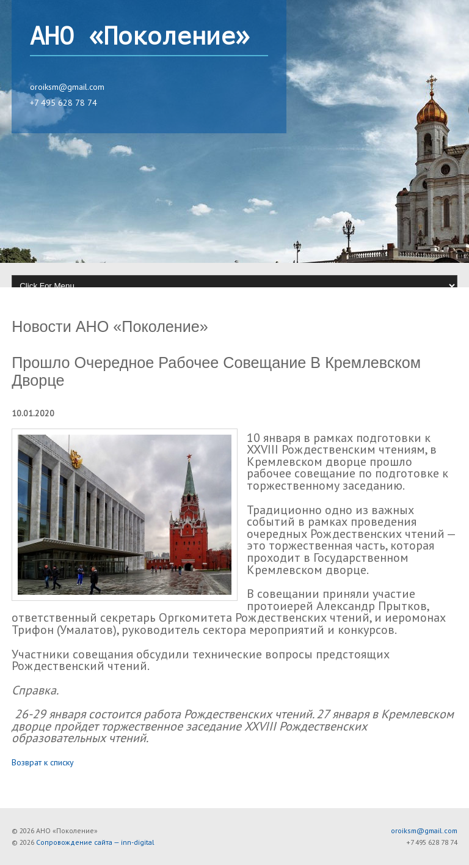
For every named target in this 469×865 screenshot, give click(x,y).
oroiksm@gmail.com (67, 86)
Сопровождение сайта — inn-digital (95, 842)
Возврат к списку (43, 762)
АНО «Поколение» (140, 36)
